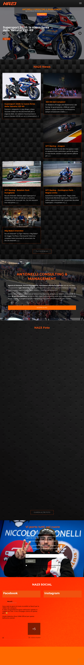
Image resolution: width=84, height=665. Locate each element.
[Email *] (44, 556)
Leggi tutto (6, 38)
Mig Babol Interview (14, 231)
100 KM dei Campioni (55, 102)
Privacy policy (52, 567)
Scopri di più (42, 14)
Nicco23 (9, 601)
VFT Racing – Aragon (55, 146)
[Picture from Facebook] (8, 629)
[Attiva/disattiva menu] (80, 3)
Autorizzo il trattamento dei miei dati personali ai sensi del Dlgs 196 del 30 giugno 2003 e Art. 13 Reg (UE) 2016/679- (43, 566)
